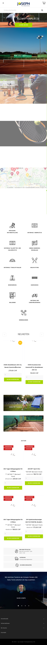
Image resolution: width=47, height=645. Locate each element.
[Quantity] (12, 375)
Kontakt (3, 632)
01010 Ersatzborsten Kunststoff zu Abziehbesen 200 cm (34, 367)
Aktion (23, 441)
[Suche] (23, 10)
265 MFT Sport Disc (34, 469)
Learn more (23, 25)
